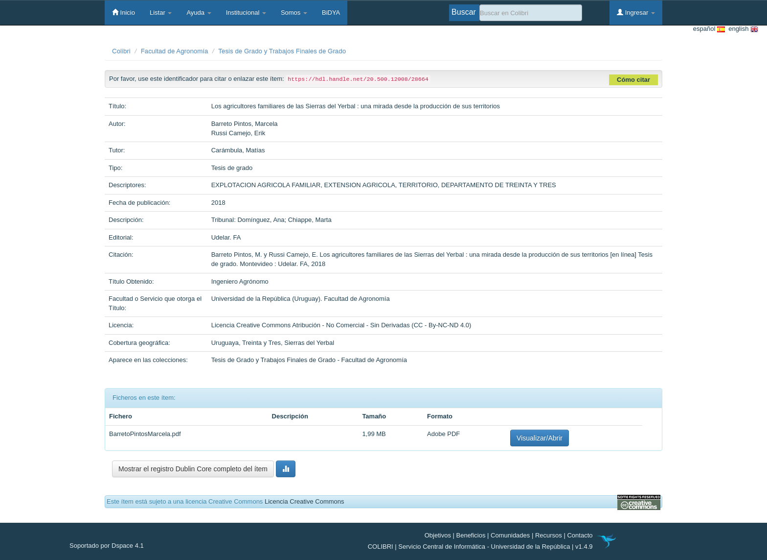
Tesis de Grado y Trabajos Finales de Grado (282, 51)
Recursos (548, 535)
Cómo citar (633, 79)
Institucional (246, 12)
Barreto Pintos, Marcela (244, 123)
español (709, 29)
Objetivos (438, 535)
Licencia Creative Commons (304, 501)
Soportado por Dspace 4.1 (106, 545)
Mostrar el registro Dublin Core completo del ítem (193, 469)
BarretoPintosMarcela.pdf (145, 434)
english (741, 29)
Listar (161, 12)
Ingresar (636, 12)
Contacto (579, 535)
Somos (294, 12)
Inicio (123, 12)
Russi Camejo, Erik (238, 133)
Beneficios (471, 535)
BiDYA (331, 12)
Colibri (121, 51)
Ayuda (198, 12)
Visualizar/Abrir (540, 438)
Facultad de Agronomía (174, 51)
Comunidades (510, 535)
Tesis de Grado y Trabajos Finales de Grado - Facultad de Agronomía (309, 360)
